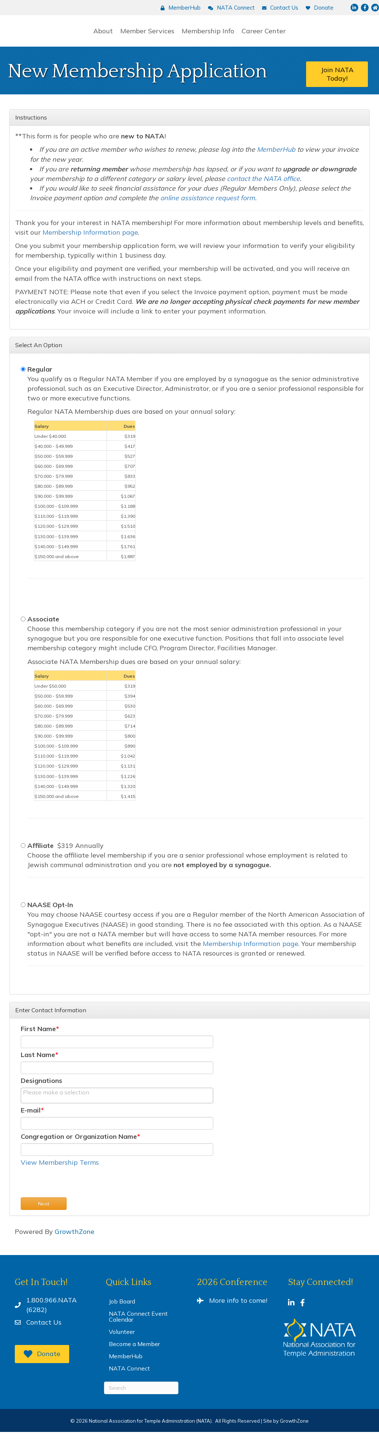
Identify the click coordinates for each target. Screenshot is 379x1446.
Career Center (317, 37)
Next (43, 1217)
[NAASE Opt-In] (23, 917)
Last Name (38, 1067)
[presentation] (77, 1196)
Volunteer (122, 1345)
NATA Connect (129, 1382)
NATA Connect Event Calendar (138, 1330)
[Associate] (23, 632)
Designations (41, 1093)
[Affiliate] (23, 858)
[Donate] (317, 8)
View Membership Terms (60, 1176)
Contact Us (43, 1336)
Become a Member (134, 1358)
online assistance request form (207, 211)
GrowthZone (74, 1245)
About (50, 37)
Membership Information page (90, 245)
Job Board (122, 1315)
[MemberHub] (179, 8)
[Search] (141, 1402)
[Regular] (23, 382)
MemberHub (125, 1370)
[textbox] (60, 1105)
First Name (38, 1041)
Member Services (95, 37)
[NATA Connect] (229, 8)
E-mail (31, 1124)
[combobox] (117, 1108)
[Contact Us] (278, 8)
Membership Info (261, 37)
